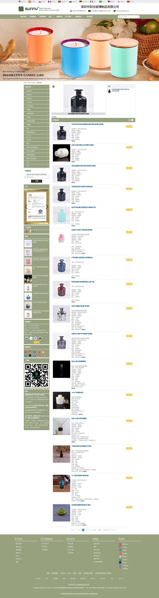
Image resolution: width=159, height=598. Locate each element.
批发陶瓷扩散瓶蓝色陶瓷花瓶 (41, 293)
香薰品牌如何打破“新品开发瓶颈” (35, 396)
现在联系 (36, 342)
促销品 (28, 140)
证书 (17, 556)
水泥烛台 (29, 102)
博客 (95, 547)
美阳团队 (18, 550)
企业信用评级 (98, 562)
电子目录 (96, 543)
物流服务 (70, 547)
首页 (25, 82)
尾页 (99, 530)
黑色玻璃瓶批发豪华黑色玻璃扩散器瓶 (78, 113)
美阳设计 (29, 91)
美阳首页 (23, 16)
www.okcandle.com (122, 11)
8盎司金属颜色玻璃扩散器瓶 (80, 306)
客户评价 (96, 550)
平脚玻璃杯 (30, 113)
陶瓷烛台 (29, 98)
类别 (29, 82)
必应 (69, 573)
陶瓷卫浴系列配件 (32, 147)
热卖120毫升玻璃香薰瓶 (79, 418)
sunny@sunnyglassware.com (101, 11)
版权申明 (96, 558)
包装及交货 (45, 543)
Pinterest (123, 544)
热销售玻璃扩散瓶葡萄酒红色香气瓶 (82, 282)
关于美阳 (68, 16)
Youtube (123, 547)
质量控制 (59, 16)
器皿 (27, 143)
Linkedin (123, 559)
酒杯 (27, 128)
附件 (27, 162)
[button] (68, 79)
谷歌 (79, 573)
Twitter (123, 562)
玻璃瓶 (33, 82)
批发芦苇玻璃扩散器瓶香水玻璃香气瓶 (83, 207)
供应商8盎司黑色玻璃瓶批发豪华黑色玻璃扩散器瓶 (87, 124)
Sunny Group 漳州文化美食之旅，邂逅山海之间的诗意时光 (36, 408)
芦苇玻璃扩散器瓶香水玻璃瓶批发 (82, 257)
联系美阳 (89, 16)
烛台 (47, 578)
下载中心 (92, 578)
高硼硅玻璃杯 (30, 121)
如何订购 (70, 550)
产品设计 (44, 547)
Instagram (123, 568)
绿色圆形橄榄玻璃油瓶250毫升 (81, 505)
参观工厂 (18, 553)
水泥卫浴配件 (30, 151)
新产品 (28, 136)
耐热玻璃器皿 (30, 132)
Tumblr (123, 550)
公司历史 (18, 559)
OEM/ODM (97, 553)
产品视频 (44, 550)
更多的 (73, 141)
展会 (17, 562)
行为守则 (70, 553)
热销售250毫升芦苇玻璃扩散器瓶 (81, 333)
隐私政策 (96, 555)
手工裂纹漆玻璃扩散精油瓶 (80, 475)
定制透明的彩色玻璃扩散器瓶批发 (82, 186)
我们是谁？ (19, 543)
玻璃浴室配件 (30, 155)
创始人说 (18, 547)
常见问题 (70, 543)
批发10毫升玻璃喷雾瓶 (78, 361)
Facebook (123, 565)
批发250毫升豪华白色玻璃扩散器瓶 (82, 145)
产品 (49, 16)
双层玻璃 (42, 16)
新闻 (64, 578)
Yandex (63, 573)
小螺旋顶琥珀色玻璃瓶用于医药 (81, 446)
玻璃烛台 (33, 16)
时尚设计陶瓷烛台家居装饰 (40, 302)
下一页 (94, 530)
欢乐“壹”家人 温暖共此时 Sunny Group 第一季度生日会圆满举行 (37, 418)
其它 (27, 166)
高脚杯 (28, 125)
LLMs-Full (120, 578)
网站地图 (72, 578)
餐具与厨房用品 (31, 158)
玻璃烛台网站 (88, 573)
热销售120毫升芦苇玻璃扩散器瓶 (81, 230)
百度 (74, 573)
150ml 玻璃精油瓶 (77, 392)
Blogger (123, 556)
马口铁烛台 (30, 106)
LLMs (111, 578)
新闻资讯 (79, 16)
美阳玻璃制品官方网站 (103, 573)
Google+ (123, 553)
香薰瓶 (28, 110)
